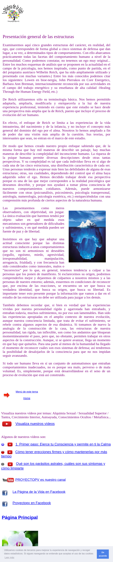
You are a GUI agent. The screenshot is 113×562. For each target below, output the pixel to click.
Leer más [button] (9, 557)
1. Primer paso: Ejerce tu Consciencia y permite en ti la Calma (63, 444)
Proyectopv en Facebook (32, 503)
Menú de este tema (27, 391)
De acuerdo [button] (103, 554)
